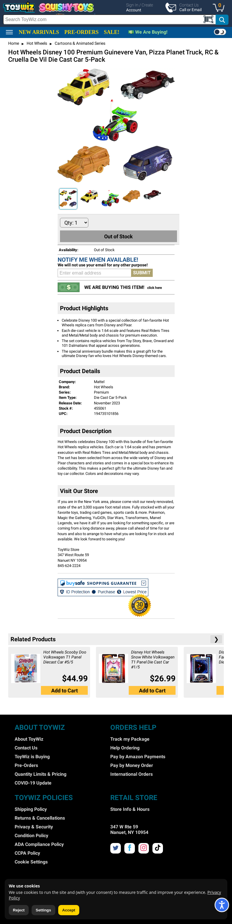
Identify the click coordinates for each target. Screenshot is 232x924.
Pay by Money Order (131, 765)
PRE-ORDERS (81, 32)
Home (13, 43)
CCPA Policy (27, 853)
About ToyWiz (29, 739)
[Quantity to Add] (74, 222)
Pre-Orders (26, 765)
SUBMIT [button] (142, 272)
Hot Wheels (36, 43)
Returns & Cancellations (40, 818)
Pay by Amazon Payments (137, 756)
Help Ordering (125, 748)
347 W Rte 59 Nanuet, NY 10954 (129, 829)
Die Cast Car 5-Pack (110, 397)
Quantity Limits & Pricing (40, 774)
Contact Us (26, 748)
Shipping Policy (31, 809)
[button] (220, 8)
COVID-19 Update (33, 783)
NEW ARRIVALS (39, 32)
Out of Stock (118, 236)
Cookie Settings (31, 862)
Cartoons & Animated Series (79, 43)
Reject (19, 910)
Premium (101, 392)
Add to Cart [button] (64, 690)
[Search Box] (109, 19)
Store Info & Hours (129, 809)
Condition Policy (31, 835)
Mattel (99, 382)
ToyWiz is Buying (32, 756)
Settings (43, 910)
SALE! (111, 32)
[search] (116, 19)
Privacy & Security (34, 827)
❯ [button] (216, 639)
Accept (68, 910)
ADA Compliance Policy (39, 844)
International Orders (131, 774)
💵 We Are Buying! (147, 32)
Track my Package (129, 739)
